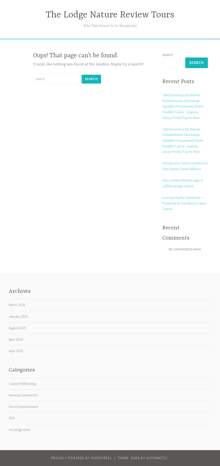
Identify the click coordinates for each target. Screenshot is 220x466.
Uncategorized (19, 429)
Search (167, 54)
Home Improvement (23, 406)
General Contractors (23, 395)
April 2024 (16, 339)
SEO (12, 418)
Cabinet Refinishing (22, 383)
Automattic (157, 458)
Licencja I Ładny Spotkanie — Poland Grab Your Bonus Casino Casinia (184, 203)
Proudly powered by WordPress (81, 458)
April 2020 (16, 351)
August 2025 (17, 328)
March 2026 (17, 305)
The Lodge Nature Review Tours (110, 15)
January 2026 (18, 316)
